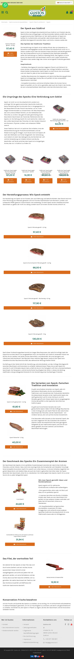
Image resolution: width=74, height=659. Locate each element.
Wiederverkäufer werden (10, 630)
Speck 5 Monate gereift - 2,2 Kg (10, 44)
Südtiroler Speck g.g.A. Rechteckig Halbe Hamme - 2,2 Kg (59, 120)
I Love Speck (20, 499)
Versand (26, 624)
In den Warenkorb (10, 54)
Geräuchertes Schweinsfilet (55, 577)
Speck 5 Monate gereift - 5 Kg (37, 334)
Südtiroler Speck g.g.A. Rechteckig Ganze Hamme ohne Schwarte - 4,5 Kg (63, 173)
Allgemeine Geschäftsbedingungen (31, 632)
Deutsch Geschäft (63, 2)
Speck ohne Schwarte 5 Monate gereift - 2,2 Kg (37, 263)
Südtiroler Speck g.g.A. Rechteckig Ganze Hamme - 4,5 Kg (10, 172)
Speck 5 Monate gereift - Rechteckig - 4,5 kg (37, 298)
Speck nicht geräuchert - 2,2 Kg (16, 402)
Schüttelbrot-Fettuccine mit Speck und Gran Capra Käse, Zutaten (19, 535)
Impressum (27, 639)
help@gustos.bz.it (51, 642)
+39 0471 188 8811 (51, 639)
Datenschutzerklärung (30, 642)
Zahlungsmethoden (29, 627)
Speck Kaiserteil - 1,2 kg (16, 437)
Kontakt (5, 624)
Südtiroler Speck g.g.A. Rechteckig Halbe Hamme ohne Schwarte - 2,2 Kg (45, 173)
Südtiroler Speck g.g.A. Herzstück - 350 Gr (28, 171)
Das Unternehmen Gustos (10, 627)
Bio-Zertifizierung (29, 636)
